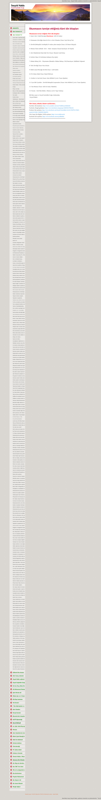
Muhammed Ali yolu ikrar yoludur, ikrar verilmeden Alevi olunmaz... (19, 509)
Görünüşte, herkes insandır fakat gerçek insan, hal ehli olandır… (19, 248)
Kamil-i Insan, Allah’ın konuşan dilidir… (19, 318)
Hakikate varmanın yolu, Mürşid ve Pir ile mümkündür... (19, 343)
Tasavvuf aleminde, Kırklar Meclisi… (19, 228)
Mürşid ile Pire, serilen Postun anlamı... (19, 179)
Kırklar (14, 86)
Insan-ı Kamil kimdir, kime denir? (19, 160)
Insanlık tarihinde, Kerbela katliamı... (19, 535)
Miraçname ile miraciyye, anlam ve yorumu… (19, 496)
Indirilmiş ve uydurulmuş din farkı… (19, 441)
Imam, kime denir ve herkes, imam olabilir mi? (19, 195)
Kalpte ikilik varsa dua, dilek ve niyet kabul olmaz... (19, 437)
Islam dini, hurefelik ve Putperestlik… (19, 265)
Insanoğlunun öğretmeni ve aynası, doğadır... (19, 341)
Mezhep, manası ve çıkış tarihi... (19, 56)
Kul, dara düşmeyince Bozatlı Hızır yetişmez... (19, 390)
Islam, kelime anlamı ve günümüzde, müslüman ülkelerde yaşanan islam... (19, 220)
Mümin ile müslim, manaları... (19, 464)
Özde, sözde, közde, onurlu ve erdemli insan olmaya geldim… (19, 332)
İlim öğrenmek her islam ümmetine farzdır (19, 667)
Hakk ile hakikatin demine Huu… (19, 462)
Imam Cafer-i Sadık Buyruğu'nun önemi (19, 37)
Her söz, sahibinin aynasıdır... (19, 451)
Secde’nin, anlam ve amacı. (18, 129)
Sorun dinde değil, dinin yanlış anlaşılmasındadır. (19, 644)
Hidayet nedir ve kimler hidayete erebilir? (19, 326)
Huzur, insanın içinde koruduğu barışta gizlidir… (19, 609)
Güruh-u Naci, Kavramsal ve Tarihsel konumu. (19, 642)
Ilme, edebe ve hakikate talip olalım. (19, 146)
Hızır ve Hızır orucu (17, 103)
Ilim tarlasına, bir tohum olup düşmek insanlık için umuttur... (19, 576)
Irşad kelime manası (17, 123)
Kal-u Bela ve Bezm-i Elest (18, 156)
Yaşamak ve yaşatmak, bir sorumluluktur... (19, 523)
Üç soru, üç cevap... (17, 131)
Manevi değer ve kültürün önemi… (19, 283)
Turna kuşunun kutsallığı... (18, 113)
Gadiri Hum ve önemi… (17, 597)
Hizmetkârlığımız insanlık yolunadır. (19, 615)
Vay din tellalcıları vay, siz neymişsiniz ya (19, 628)
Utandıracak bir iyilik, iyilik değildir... (19, 560)
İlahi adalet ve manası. (17, 183)
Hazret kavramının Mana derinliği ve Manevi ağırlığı (19, 662)
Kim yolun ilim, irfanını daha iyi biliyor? (19, 109)
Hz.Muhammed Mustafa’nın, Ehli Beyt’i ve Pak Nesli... (19, 472)
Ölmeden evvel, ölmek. (17, 238)
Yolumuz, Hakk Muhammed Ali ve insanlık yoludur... (19, 400)
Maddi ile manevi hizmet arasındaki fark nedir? (19, 548)
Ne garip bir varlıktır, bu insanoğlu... (19, 375)
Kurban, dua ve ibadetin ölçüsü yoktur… (19, 591)
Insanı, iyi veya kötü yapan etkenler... (19, 263)
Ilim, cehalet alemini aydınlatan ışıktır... (19, 484)
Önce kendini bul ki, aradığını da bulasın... (19, 513)
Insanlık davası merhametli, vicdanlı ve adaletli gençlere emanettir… (19, 550)
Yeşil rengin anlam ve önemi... (19, 404)
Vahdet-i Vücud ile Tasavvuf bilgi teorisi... (19, 226)
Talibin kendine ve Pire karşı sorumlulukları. (19, 638)
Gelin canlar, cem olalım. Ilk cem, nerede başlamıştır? (19, 429)
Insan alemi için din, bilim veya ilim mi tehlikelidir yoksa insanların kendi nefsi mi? (19, 347)
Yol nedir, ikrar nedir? (17, 427)
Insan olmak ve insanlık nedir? (19, 384)
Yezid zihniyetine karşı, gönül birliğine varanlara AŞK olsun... (19, 453)
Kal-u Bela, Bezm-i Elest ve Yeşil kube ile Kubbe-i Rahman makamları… (19, 531)
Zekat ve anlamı (16, 121)
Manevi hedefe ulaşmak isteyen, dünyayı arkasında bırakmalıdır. (19, 613)
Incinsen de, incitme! (17, 175)
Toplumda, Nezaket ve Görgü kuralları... (19, 386)
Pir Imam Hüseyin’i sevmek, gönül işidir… (19, 281)
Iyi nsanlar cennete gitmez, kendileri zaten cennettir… (19, 345)
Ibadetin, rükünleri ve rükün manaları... (19, 207)
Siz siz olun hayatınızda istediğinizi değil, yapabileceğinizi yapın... (19, 361)
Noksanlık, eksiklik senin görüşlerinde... (19, 365)
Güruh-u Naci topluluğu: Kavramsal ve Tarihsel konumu (19, 119)
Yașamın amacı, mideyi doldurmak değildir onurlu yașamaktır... (19, 322)
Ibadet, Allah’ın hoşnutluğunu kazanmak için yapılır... (19, 414)
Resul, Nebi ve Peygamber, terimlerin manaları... (19, 486)
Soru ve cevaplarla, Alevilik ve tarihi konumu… (19, 533)
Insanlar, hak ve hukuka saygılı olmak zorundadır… (19, 521)
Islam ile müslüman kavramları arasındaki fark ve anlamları (19, 470)
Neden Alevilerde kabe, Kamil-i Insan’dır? (19, 185)
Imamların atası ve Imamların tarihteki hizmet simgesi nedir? (19, 552)
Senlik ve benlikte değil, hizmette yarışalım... (19, 410)
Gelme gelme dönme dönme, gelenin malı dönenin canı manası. (19, 203)
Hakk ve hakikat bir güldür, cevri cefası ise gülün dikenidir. (19, 216)
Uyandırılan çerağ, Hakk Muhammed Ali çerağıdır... (19, 328)
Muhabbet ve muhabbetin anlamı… (19, 488)
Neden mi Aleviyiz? (17, 136)
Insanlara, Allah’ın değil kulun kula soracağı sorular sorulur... (19, 468)
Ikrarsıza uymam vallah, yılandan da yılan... (19, 377)
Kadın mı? (15, 240)
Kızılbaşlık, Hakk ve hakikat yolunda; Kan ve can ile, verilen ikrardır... (19, 93)
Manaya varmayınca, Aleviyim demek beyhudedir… (19, 324)
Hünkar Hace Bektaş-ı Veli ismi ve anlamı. (19, 224)
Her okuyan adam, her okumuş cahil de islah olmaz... (19, 587)
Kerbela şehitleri (16, 236)
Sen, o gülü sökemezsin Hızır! (19, 566)
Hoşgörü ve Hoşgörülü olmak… (19, 250)
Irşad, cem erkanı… (17, 339)
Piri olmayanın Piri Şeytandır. (19, 648)
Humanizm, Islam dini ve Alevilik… (19, 320)
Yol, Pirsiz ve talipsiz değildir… (19, 539)
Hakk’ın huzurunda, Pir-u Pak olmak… (19, 254)
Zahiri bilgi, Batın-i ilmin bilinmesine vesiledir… (19, 562)
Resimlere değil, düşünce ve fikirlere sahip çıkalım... (19, 402)
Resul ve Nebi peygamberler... (19, 91)
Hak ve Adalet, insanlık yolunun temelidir (19, 630)
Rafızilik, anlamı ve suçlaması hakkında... (19, 478)
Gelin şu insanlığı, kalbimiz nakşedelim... (19, 445)
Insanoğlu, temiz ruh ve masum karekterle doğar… (19, 269)
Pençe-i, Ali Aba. (16, 88)
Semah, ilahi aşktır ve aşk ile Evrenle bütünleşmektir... (19, 589)
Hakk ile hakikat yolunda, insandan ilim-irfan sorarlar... (19, 580)
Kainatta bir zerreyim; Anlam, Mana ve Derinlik (19, 664)
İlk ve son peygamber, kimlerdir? (19, 193)
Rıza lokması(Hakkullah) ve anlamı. (19, 111)
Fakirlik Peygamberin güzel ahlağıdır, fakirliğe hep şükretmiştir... (19, 558)
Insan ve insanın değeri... (18, 257)
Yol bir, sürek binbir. (17, 158)
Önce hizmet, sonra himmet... (19, 382)
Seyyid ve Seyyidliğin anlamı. (19, 232)
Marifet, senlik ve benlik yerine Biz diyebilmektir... (19, 443)
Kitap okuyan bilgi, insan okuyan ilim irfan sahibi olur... (19, 582)
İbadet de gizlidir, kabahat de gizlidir (19, 658)
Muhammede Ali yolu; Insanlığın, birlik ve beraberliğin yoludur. (19, 170)
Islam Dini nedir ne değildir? (19, 52)
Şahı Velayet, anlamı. (17, 107)
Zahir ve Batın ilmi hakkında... (19, 101)
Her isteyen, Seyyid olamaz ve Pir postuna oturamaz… (19, 498)
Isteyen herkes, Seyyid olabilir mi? (19, 166)
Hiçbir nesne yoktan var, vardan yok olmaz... (19, 601)
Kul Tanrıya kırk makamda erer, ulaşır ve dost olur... (19, 369)
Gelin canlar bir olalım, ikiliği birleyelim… (19, 517)
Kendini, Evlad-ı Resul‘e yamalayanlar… (19, 273)
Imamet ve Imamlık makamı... (19, 162)
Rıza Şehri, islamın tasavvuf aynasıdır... (19, 371)
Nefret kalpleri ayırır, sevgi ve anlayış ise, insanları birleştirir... (19, 607)
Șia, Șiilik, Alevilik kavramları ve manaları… (19, 199)
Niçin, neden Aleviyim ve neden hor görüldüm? (19, 150)
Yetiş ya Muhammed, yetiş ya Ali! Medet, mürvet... (19, 423)
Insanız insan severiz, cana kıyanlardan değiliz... (19, 439)
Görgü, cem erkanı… (17, 336)
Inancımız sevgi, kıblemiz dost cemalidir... (19, 480)
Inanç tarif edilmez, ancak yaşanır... (19, 181)
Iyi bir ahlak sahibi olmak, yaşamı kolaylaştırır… (19, 519)
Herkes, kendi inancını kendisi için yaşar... (19, 408)
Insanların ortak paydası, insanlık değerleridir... (19, 459)
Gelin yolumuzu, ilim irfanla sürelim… (19, 412)
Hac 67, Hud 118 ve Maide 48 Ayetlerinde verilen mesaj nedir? (19, 595)
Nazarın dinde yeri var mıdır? (19, 578)
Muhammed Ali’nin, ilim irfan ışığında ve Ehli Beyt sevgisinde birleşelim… (19, 503)
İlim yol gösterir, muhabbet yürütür (19, 623)
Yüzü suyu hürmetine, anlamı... (19, 144)
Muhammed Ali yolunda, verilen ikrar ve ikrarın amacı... (19, 490)
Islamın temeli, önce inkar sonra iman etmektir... (19, 572)
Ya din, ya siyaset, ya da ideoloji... (19, 302)
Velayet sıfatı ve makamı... (18, 140)
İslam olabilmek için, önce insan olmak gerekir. (19, 646)
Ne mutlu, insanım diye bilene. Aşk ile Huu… (19, 466)
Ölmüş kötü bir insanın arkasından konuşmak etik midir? (19, 603)
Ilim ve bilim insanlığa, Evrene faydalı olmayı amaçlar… (19, 308)
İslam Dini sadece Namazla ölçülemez (19, 669)
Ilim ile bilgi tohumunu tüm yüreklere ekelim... (19, 605)
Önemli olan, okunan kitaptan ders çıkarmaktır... (19, 564)
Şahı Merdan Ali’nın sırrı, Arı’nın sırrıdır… (19, 367)
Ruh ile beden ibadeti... (18, 585)
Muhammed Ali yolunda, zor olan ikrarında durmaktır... (19, 435)
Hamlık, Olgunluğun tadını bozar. (19, 652)
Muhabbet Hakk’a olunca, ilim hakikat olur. (19, 619)
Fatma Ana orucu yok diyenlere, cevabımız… (19, 187)
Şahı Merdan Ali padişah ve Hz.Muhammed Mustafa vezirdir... (19, 373)
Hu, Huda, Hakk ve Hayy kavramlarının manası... (19, 392)
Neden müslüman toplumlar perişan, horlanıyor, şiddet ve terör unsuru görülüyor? (19, 293)
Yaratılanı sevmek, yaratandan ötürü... (19, 164)
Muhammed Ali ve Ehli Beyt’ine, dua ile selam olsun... (19, 177)
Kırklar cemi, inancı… (17, 78)
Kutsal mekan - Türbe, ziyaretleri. (19, 84)
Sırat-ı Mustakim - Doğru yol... (19, 58)
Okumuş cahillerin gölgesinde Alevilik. (19, 621)
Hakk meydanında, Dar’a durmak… (19, 213)
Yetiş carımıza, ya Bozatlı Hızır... (19, 394)
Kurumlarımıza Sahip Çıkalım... (19, 271)
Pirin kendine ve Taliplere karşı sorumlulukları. (19, 636)
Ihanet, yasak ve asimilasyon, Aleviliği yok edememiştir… (19, 380)
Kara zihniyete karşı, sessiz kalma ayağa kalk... (19, 277)
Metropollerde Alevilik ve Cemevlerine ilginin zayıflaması (19, 634)
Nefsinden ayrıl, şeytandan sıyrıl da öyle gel (19, 632)
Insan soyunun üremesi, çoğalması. (19, 148)
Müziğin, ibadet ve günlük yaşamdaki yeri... (19, 285)
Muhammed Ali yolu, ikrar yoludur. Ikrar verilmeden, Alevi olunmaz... (19, 152)
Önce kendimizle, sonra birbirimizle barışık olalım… (19, 330)
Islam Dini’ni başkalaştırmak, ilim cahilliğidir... (19, 388)
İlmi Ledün (15, 95)
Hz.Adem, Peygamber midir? (18, 242)
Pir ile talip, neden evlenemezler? (19, 115)
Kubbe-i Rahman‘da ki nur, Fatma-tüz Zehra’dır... (19, 359)
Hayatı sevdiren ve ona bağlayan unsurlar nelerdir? (19, 544)
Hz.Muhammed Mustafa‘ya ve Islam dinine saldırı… (19, 252)
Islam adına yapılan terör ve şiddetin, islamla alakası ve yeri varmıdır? (19, 218)
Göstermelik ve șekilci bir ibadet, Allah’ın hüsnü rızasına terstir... (19, 353)
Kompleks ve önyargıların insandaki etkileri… (19, 554)
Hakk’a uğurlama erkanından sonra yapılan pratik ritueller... (19, 546)
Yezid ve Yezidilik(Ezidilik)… (18, 306)
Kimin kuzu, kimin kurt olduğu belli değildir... (19, 511)
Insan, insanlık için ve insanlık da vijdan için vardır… (19, 599)
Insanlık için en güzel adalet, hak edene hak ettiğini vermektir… (19, 357)
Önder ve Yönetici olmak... (18, 244)
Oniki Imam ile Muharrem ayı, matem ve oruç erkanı (19, 201)
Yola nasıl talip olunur (17, 205)
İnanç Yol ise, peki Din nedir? (19, 654)
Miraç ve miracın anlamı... (18, 154)
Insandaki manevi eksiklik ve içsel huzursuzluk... (19, 593)
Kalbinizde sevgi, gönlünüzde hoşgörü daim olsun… (19, 355)
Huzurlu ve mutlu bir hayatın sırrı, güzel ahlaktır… (19, 476)
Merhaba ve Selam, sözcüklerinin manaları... (19, 447)
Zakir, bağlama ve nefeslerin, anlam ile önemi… (19, 62)
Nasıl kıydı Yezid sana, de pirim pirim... (19, 316)
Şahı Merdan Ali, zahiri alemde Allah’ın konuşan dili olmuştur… (19, 363)
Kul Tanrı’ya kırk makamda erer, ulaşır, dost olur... (19, 431)
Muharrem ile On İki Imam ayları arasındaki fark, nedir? (19, 209)
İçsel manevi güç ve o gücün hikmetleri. (19, 650)
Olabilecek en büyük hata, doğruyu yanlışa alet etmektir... (19, 425)
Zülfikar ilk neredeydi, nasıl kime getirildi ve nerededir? (19, 396)
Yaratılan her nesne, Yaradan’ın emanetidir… (19, 541)
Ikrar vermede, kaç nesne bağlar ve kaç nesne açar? (19, 529)
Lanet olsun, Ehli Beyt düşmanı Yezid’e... (19, 421)
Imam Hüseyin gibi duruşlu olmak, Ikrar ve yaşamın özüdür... (19, 455)
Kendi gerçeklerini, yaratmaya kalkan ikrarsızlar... (19, 279)
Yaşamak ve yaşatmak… (18, 298)
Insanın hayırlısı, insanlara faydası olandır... (19, 349)
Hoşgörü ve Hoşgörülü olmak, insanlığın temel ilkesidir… (19, 527)
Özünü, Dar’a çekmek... (17, 474)
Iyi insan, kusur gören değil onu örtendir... (19, 568)
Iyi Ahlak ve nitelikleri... (18, 261)
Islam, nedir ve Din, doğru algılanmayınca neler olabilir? (19, 211)
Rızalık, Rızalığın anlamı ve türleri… (19, 191)
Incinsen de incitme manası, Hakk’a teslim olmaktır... (19, 500)
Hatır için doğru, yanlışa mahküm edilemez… (19, 457)
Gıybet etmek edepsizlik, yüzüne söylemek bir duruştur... (19, 611)
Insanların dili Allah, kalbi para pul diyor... (19, 556)
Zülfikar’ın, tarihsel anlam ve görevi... (19, 398)
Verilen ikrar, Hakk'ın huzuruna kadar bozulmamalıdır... (19, 482)
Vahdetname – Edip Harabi (18, 99)
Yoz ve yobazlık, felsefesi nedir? (19, 304)
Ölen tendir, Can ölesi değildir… (19, 230)
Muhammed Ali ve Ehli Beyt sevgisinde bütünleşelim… (19, 291)
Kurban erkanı (16, 97)
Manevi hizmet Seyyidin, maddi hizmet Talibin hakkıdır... (19, 570)
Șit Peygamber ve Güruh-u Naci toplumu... (19, 222)
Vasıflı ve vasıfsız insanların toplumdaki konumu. (19, 617)
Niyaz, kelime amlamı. (17, 172)
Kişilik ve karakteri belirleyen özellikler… (19, 505)
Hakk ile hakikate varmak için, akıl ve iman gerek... (19, 507)
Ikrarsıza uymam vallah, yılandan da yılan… (19, 351)
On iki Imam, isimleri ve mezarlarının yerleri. (19, 142)
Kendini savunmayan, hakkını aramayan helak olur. (19, 640)
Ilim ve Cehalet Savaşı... (18, 259)
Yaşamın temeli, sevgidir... (18, 295)
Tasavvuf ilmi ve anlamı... (18, 134)
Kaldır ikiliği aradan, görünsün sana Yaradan (19, 656)
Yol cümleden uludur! (17, 74)
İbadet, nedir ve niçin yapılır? (19, 138)
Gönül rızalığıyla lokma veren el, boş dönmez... (19, 574)
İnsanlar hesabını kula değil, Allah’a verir (19, 626)
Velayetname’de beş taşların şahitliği (19, 60)
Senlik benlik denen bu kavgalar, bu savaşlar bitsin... (19, 406)
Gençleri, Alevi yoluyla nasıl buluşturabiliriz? (19, 660)
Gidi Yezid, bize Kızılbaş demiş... (19, 189)
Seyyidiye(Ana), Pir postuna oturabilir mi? (19, 105)
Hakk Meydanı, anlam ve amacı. (19, 197)
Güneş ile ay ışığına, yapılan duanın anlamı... (19, 492)
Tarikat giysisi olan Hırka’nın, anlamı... (19, 494)
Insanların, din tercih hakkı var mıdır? (19, 234)
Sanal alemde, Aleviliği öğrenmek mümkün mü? (19, 312)
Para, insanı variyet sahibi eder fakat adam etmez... (19, 537)
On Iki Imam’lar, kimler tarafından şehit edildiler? (19, 168)
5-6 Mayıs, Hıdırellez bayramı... (19, 433)
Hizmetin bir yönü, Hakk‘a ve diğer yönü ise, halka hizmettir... (19, 334)
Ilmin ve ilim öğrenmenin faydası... (19, 117)
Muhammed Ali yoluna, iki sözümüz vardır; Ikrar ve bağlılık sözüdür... (19, 449)
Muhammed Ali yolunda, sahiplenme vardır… (19, 287)
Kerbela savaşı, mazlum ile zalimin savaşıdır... (19, 275)
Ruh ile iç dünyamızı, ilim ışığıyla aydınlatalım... (19, 515)
